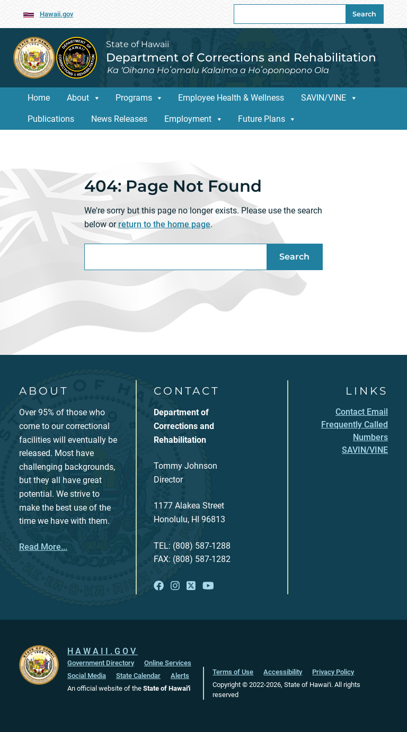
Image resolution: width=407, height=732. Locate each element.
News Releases (119, 119)
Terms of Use (233, 672)
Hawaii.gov (56, 14)
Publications (51, 119)
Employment (187, 119)
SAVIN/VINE (323, 98)
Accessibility (282, 672)
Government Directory (100, 663)
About (78, 98)
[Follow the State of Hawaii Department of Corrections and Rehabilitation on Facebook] (159, 586)
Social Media (86, 676)
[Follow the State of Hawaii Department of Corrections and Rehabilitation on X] (191, 586)
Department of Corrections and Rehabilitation (241, 57)
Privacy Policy (333, 672)
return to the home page (164, 224)
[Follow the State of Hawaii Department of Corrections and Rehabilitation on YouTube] (208, 586)
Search (364, 14)
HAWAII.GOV (102, 651)
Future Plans (261, 119)
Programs (134, 98)
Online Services (167, 663)
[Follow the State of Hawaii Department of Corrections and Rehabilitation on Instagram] (175, 586)
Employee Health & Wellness (231, 98)
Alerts (180, 676)
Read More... (43, 547)
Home (39, 98)
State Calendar (138, 676)
